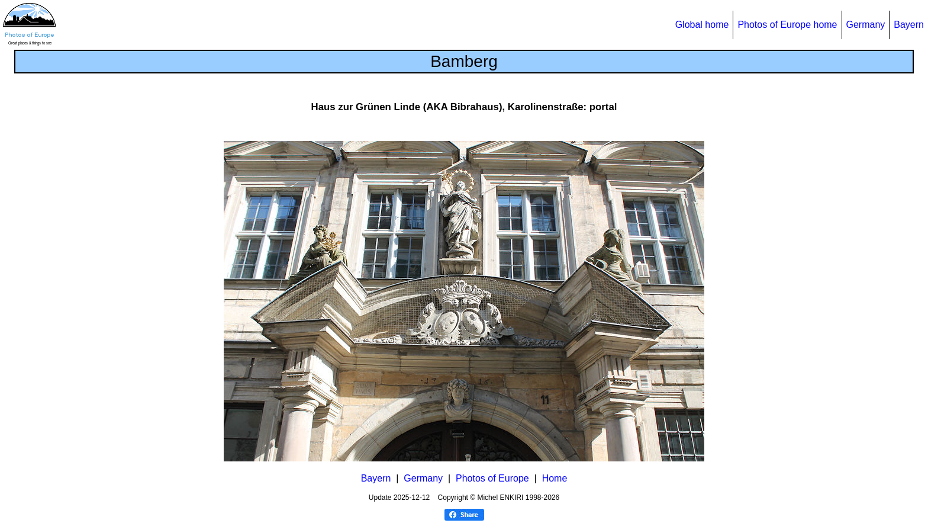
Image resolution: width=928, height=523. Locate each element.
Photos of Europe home (787, 25)
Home (555, 478)
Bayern (909, 25)
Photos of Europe (492, 478)
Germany (865, 25)
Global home (702, 25)
